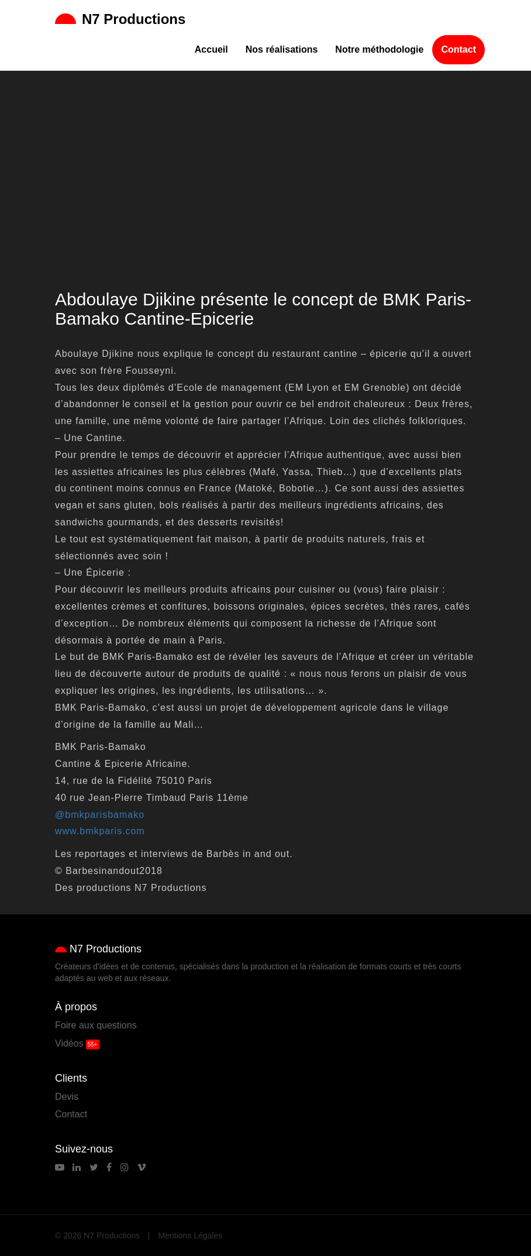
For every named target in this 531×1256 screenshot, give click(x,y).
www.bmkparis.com (100, 831)
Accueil (211, 49)
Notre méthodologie (379, 49)
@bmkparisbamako (99, 815)
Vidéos (69, 1043)
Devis (66, 1097)
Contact (458, 49)
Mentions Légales (190, 1235)
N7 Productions (120, 19)
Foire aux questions (96, 1025)
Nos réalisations (282, 49)
